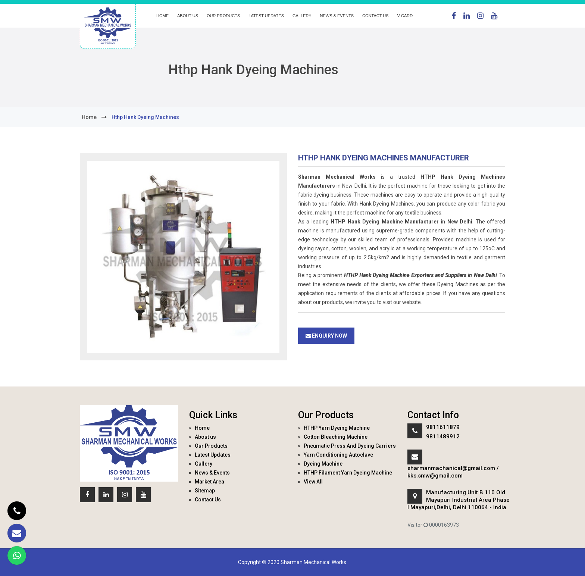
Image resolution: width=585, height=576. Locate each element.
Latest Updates (266, 15)
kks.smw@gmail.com (435, 475)
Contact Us (375, 15)
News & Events (337, 15)
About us (187, 15)
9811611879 (443, 427)
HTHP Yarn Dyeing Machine (337, 428)
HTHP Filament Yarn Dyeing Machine (348, 473)
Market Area (209, 482)
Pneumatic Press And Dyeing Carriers (350, 446)
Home (162, 15)
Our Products (223, 15)
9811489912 (443, 436)
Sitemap (205, 491)
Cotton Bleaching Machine (335, 437)
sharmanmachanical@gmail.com (451, 468)
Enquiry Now (326, 336)
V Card (405, 15)
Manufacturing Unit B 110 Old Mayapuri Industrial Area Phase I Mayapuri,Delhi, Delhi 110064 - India (458, 500)
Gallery (302, 15)
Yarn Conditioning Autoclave (338, 455)
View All (313, 482)
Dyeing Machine (323, 464)
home (89, 117)
